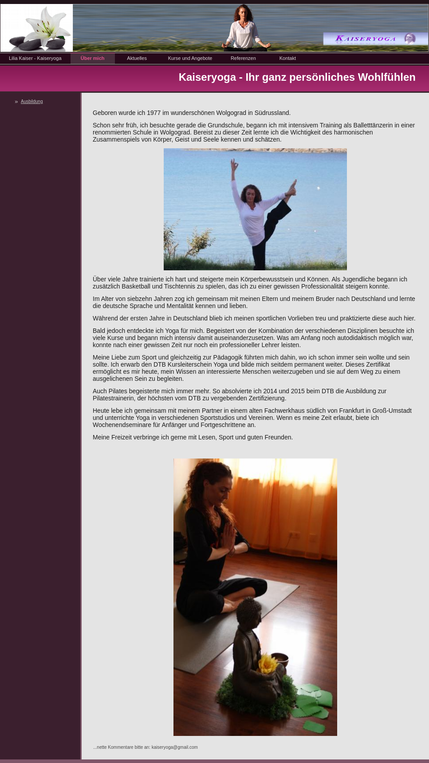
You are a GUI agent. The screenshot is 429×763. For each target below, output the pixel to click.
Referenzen (243, 58)
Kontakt (287, 58)
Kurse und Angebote (190, 58)
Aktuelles (137, 58)
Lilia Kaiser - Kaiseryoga (35, 58)
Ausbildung (32, 101)
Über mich (93, 58)
